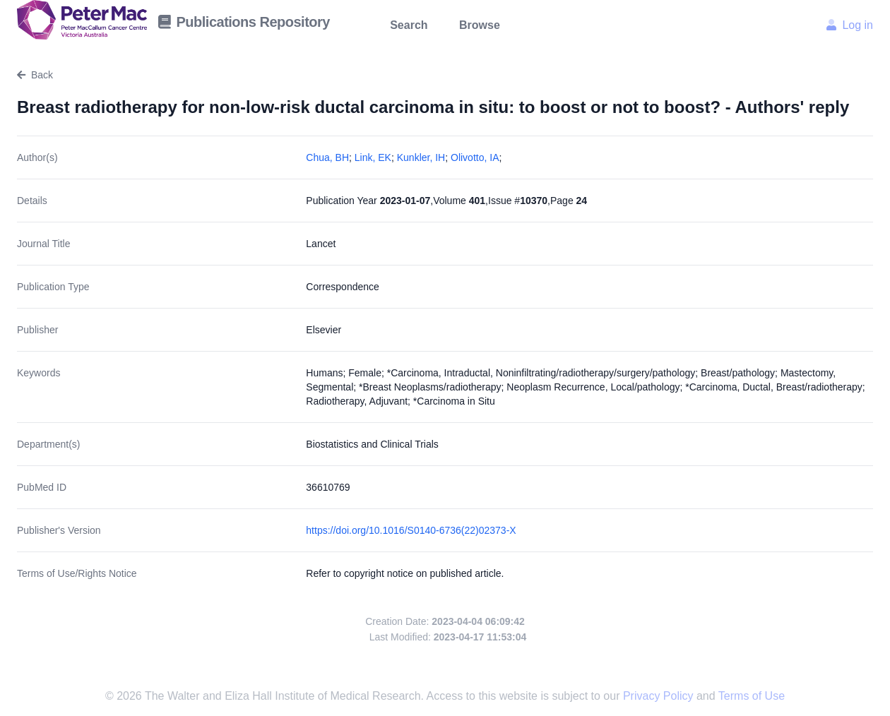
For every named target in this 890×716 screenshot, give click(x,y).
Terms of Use (751, 696)
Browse (479, 25)
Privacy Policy (659, 696)
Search (408, 25)
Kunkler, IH (421, 157)
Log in (849, 25)
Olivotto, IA (475, 157)
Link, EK (373, 157)
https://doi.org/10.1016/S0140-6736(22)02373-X (411, 530)
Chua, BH (327, 157)
